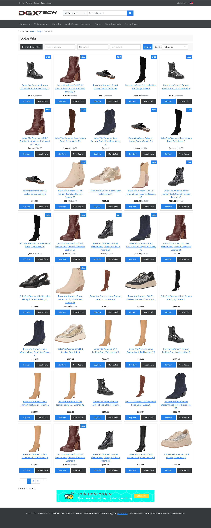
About (49, 3)
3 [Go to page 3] (37, 481)
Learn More (122, 513)
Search (148, 47)
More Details (43, 101)
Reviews (29, 3)
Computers (24, 24)
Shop (43, 3)
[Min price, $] (92, 47)
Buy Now (26, 101)
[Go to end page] (45, 479)
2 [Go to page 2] (33, 481)
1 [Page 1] (28, 481)
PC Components (41, 24)
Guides (36, 3)
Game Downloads (113, 24)
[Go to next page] (41, 479)
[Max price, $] (125, 47)
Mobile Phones (71, 24)
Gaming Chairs (131, 24)
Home (21, 3)
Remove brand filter (31, 47)
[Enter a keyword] (107, 13)
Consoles (56, 24)
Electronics (85, 24)
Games (98, 24)
